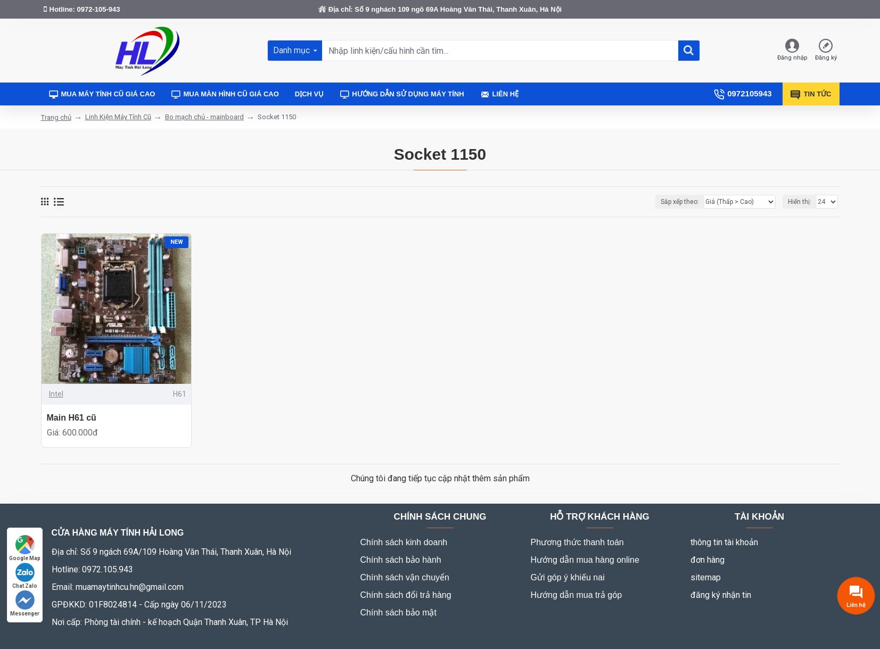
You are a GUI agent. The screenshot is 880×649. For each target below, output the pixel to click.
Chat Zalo (24, 576)
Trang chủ (56, 117)
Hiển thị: (799, 202)
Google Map (24, 548)
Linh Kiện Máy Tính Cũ (118, 117)
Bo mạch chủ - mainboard (204, 117)
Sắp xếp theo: (680, 202)
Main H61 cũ (71, 417)
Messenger (24, 603)
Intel (56, 394)
